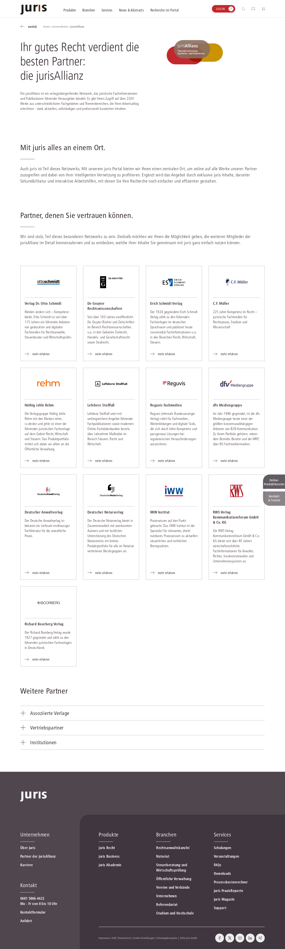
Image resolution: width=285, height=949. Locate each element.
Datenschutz (124, 938)
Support (220, 908)
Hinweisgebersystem (167, 938)
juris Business (109, 856)
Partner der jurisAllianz (38, 856)
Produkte (108, 834)
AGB (114, 938)
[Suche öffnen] (244, 8)
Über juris (27, 848)
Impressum (104, 938)
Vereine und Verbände (173, 887)
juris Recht (107, 848)
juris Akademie (110, 865)
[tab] (142, 713)
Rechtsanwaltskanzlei (172, 848)
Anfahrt (26, 921)
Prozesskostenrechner (231, 882)
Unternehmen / (61, 26)
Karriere (26, 865)
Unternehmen (166, 896)
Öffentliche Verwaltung (173, 879)
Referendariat (167, 904)
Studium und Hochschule (175, 913)
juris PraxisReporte (228, 890)
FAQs (217, 865)
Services (222, 834)
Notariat (162, 856)
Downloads (222, 873)
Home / (47, 26)
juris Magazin (224, 899)
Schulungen (222, 848)
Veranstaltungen (226, 856)
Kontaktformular (33, 912)
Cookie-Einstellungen (144, 938)
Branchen (166, 834)
